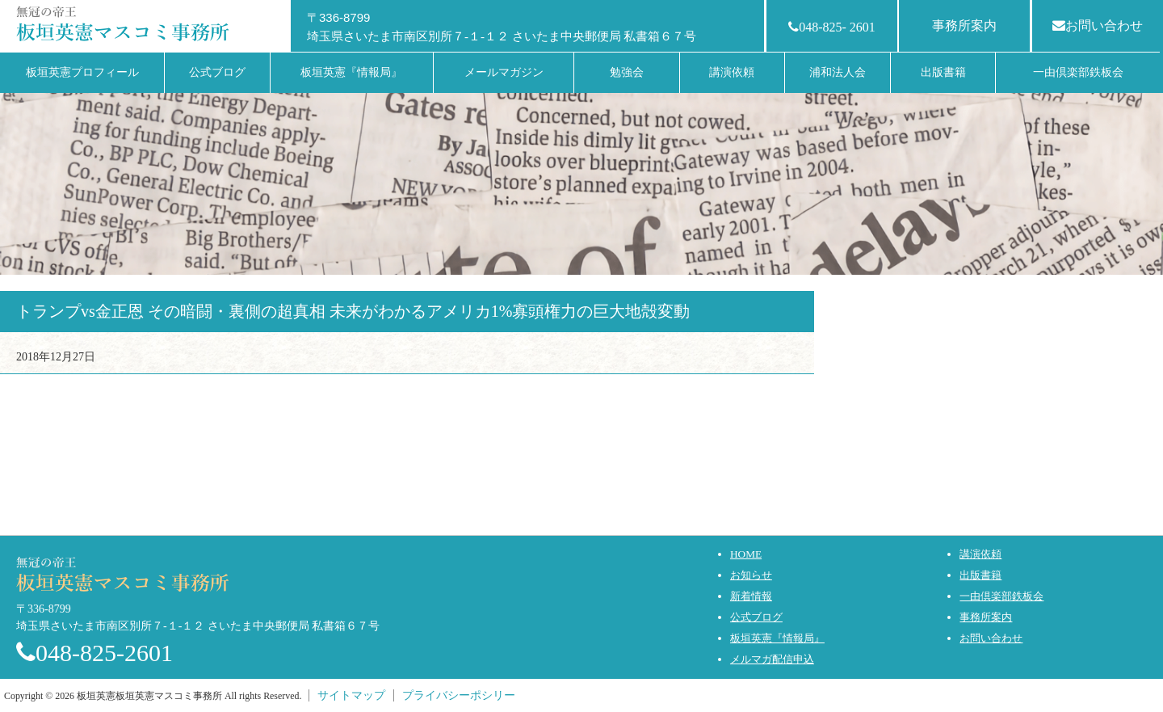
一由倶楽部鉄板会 (1001, 596)
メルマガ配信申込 (772, 659)
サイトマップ (351, 695)
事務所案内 (964, 25)
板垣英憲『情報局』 (777, 638)
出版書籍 (980, 575)
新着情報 (751, 596)
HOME (746, 554)
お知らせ (751, 575)
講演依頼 (980, 554)
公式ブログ (756, 617)
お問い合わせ (1097, 25)
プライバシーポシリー (458, 695)
